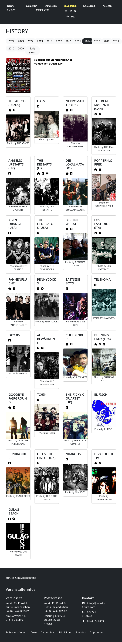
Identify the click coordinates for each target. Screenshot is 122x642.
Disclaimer (65, 632)
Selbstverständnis (16, 632)
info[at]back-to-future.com (93, 605)
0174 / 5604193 (93, 621)
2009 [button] (21, 48)
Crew (34, 632)
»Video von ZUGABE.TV (48, 63)
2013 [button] (97, 41)
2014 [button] (88, 41)
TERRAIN (42, 10)
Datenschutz (48, 632)
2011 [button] (116, 41)
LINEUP (31, 6)
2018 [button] (49, 41)
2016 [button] (68, 41)
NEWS (10, 6)
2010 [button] (11, 48)
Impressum (97, 632)
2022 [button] (30, 41)
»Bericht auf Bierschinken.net (53, 60)
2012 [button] (107, 41)
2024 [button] (11, 41)
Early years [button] (32, 50)
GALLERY (89, 6)
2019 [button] (40, 41)
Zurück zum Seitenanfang (21, 578)
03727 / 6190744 (89, 614)
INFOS (11, 10)
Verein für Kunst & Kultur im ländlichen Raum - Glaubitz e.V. (18, 607)
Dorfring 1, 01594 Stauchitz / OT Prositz (54, 619)
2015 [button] (78, 41)
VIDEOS (107, 6)
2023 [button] (21, 41)
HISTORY (70, 6)
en (73, 16)
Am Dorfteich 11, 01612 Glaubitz (16, 617)
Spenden (80, 632)
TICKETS (51, 6)
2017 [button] (59, 41)
